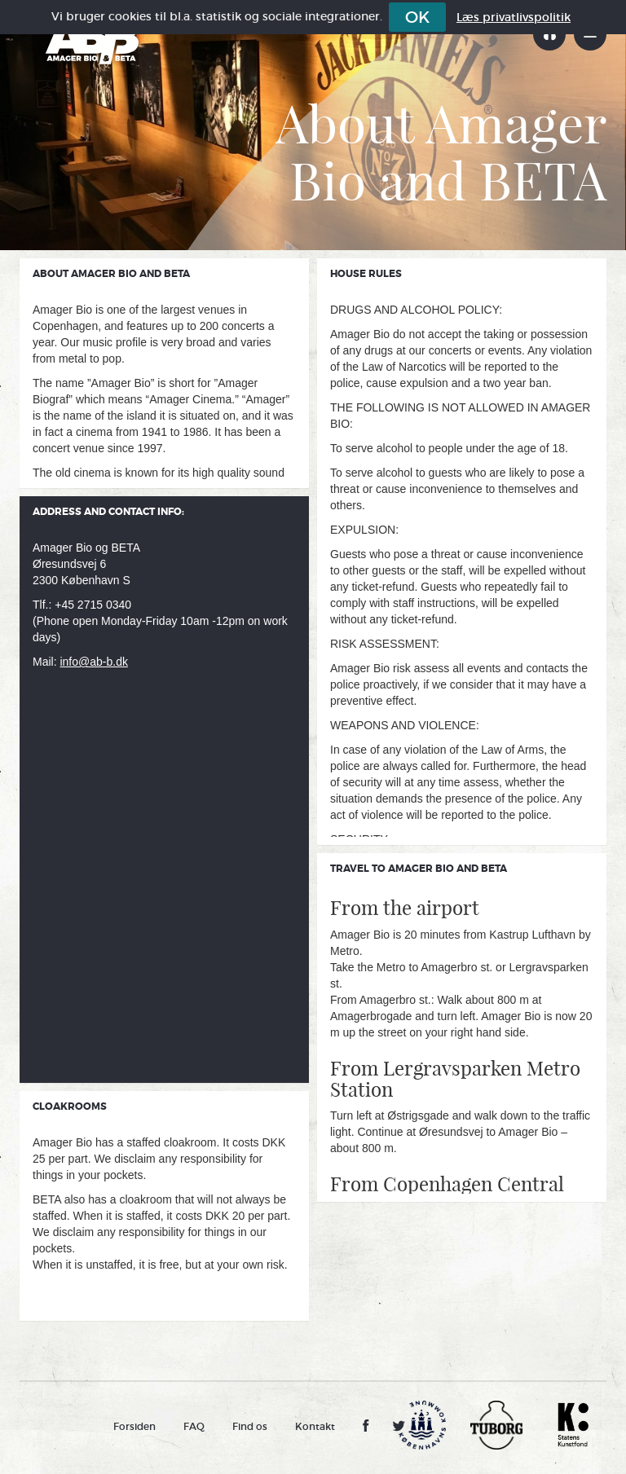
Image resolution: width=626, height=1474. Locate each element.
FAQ (194, 1426)
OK (417, 17)
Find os (249, 1426)
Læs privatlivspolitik (513, 17)
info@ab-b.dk (93, 661)
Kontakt (315, 1426)
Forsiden (134, 1426)
